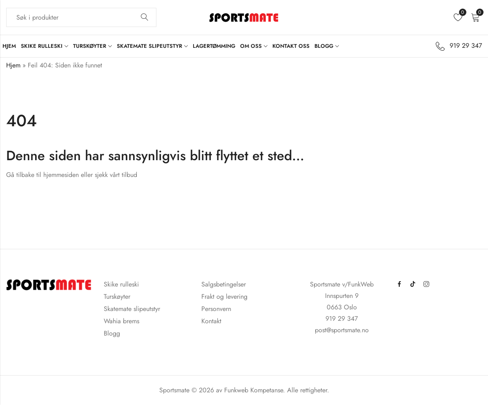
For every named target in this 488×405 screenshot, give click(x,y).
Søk (144, 17)
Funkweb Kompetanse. (255, 390)
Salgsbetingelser (223, 284)
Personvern (216, 308)
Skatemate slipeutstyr (132, 308)
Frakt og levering (224, 296)
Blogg (112, 333)
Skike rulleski (121, 284)
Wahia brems (121, 321)
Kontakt (211, 321)
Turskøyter (117, 296)
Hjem (13, 65)
